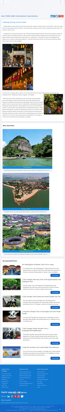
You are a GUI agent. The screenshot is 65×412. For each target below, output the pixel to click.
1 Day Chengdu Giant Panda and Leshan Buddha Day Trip (41, 296)
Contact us (22, 407)
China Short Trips (6, 377)
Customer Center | (41, 407)
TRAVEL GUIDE (10, 16)
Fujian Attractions (32, 16)
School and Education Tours (26, 383)
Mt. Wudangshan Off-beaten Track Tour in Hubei (38, 264)
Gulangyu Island (25, 208)
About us (17, 407)
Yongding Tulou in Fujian (26, 251)
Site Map (48, 407)
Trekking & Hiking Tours (25, 377)
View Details (55, 275)
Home (3, 16)
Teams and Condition (31, 407)
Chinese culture (41, 377)
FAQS (38, 387)
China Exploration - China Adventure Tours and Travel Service (5, 1)
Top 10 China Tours (6, 373)
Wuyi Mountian (27, 167)
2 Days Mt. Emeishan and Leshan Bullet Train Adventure (40, 347)
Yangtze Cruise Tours (7, 375)
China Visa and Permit (42, 373)
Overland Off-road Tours (25, 372)
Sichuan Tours (5, 381)
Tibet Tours (4, 379)
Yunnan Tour (5, 383)
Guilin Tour (4, 385)
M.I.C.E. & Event (23, 381)
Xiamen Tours (5, 387)
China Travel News (41, 385)
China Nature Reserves (42, 379)
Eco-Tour (21, 379)
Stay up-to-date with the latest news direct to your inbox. (14, 402)
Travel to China (40, 372)
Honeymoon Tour (23, 385)
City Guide (39, 381)
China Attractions (21, 16)
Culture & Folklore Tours (25, 373)
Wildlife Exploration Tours (25, 375)
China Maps (40, 383)
